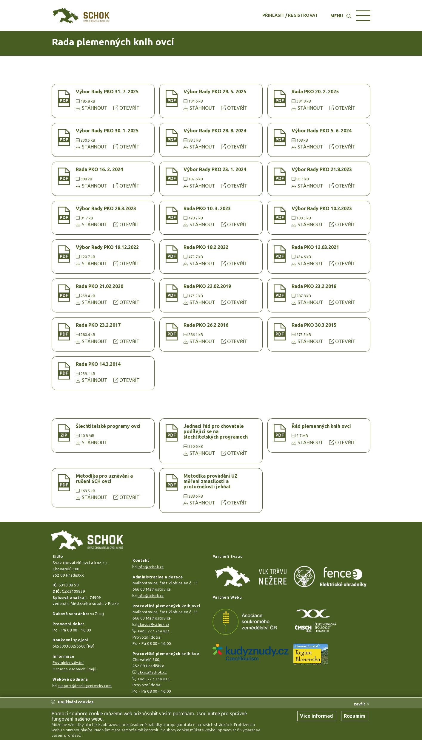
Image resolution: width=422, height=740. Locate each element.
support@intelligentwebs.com (85, 686)
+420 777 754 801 (154, 631)
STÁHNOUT (92, 108)
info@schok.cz (151, 567)
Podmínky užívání (68, 662)
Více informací (317, 716)
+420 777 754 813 (154, 679)
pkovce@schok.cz (153, 624)
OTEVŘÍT (126, 108)
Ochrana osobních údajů (74, 669)
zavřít (361, 704)
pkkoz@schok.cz (152, 672)
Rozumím (354, 716)
